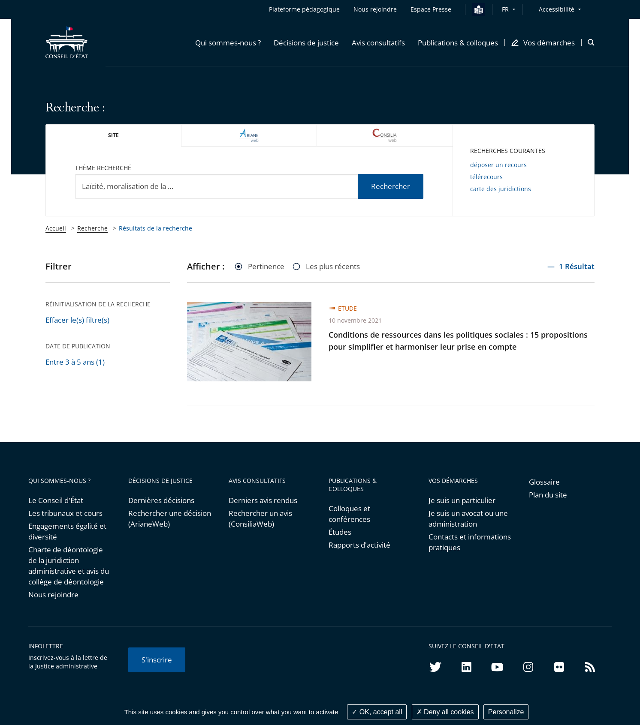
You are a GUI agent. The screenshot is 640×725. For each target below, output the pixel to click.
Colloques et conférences (349, 513)
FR (505, 9)
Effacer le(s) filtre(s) (77, 320)
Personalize (506, 712)
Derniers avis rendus (263, 500)
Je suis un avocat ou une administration (468, 518)
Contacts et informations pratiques (470, 542)
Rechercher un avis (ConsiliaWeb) (260, 518)
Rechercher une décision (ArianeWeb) (169, 518)
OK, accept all (377, 712)
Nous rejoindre (53, 594)
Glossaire (544, 482)
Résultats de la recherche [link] (155, 228)
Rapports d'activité (359, 545)
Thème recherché (103, 168)
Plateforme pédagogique (304, 9)
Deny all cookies (445, 712)
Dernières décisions (161, 500)
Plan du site (548, 495)
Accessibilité (556, 9)
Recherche (92, 228)
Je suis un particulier (462, 500)
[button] (228, 42)
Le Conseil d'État (55, 500)
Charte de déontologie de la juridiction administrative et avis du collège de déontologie (68, 566)
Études (340, 532)
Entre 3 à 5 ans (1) (75, 362)
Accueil (55, 228)
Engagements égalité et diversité (67, 531)
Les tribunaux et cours (65, 513)
